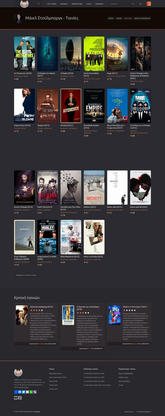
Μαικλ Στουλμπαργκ (142, 18)
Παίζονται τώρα (77, 4)
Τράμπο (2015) (43, 125)
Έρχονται (126, 373)
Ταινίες (88, 4)
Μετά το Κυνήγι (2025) (93, 257)
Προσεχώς (63, 4)
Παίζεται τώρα (123, 377)
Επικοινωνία (129, 412)
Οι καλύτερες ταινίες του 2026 (94, 373)
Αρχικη (111, 18)
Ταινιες (119, 18)
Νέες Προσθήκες (124, 381)
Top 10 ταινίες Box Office (57, 377)
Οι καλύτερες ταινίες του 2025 (94, 377)
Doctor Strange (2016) (23, 207)
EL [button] (141, 4)
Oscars (121, 385)
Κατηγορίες (99, 4)
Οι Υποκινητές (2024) (23, 73)
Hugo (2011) (112, 73)
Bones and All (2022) (138, 207)
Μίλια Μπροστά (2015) (70, 257)
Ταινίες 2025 (53, 385)
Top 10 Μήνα (51, 4)
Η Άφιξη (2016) (67, 73)
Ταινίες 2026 (53, 381)
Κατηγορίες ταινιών (55, 373)
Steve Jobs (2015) (114, 207)
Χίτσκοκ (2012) (67, 125)
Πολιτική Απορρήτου (144, 412)
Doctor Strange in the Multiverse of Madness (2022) (139, 75)
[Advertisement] (82, 153)
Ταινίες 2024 (53, 389)
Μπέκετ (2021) (90, 207)
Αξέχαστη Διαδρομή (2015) (41, 307)
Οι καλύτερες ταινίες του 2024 (94, 381)
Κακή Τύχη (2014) (44, 207)
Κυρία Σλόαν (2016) (22, 125)
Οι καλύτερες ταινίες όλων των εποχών (97, 385)
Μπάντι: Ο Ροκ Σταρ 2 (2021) (135, 307)
